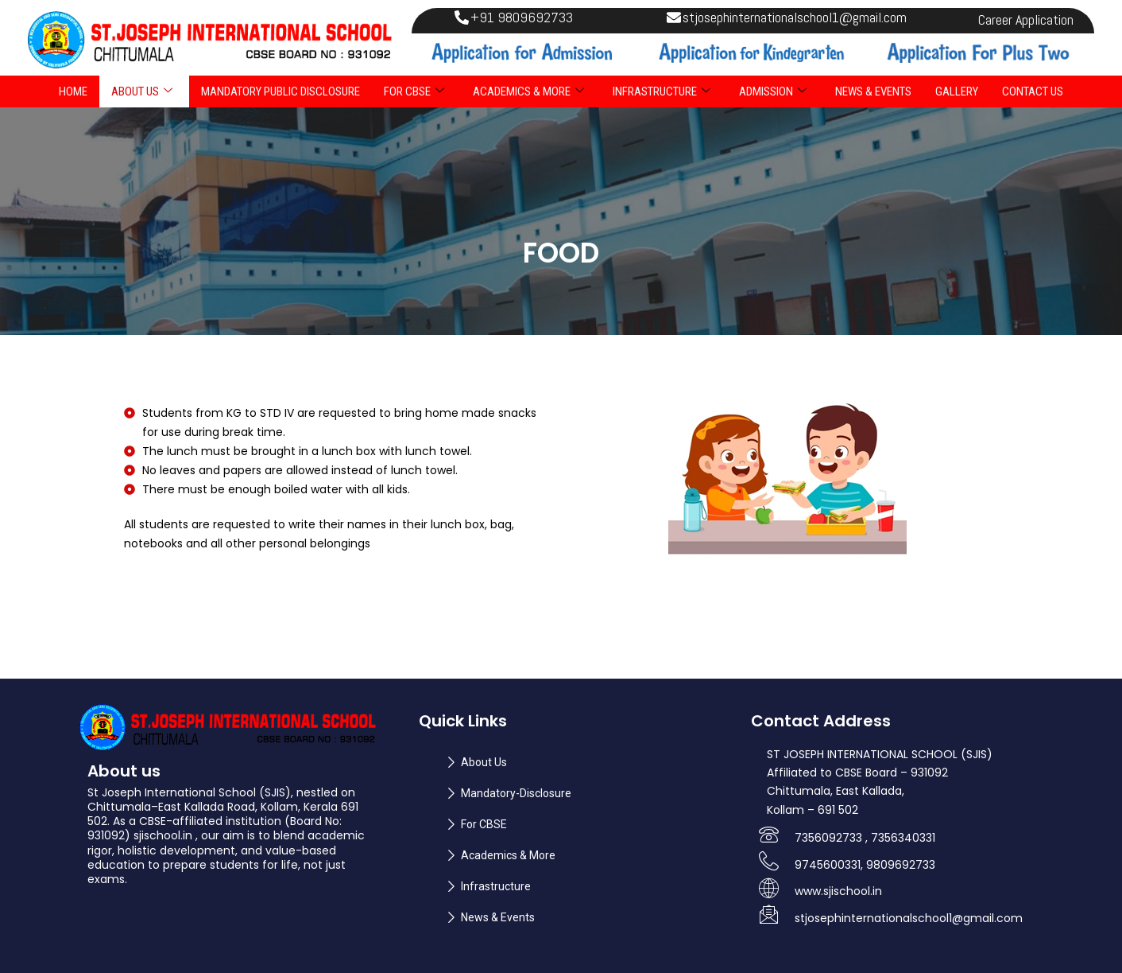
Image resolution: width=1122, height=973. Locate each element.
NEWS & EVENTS (873, 91)
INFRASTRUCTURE (661, 91)
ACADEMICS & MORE (528, 91)
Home (73, 91)
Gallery (956, 91)
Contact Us (1032, 91)
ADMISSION (773, 91)
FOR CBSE (414, 91)
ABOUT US (141, 91)
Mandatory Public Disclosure (280, 91)
